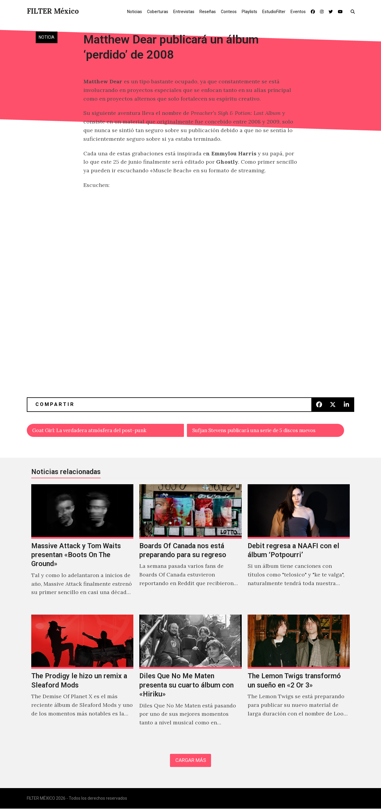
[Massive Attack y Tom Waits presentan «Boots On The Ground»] (82, 547)
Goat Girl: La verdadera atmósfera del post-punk (95, 430)
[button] (354, 11)
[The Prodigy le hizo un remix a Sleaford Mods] (82, 678)
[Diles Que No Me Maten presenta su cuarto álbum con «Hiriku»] (190, 678)
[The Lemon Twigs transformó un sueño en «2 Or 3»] (299, 678)
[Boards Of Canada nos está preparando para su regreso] (190, 547)
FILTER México (53, 11)
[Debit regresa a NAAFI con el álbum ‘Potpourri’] (299, 547)
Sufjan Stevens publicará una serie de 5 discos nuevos (263, 430)
